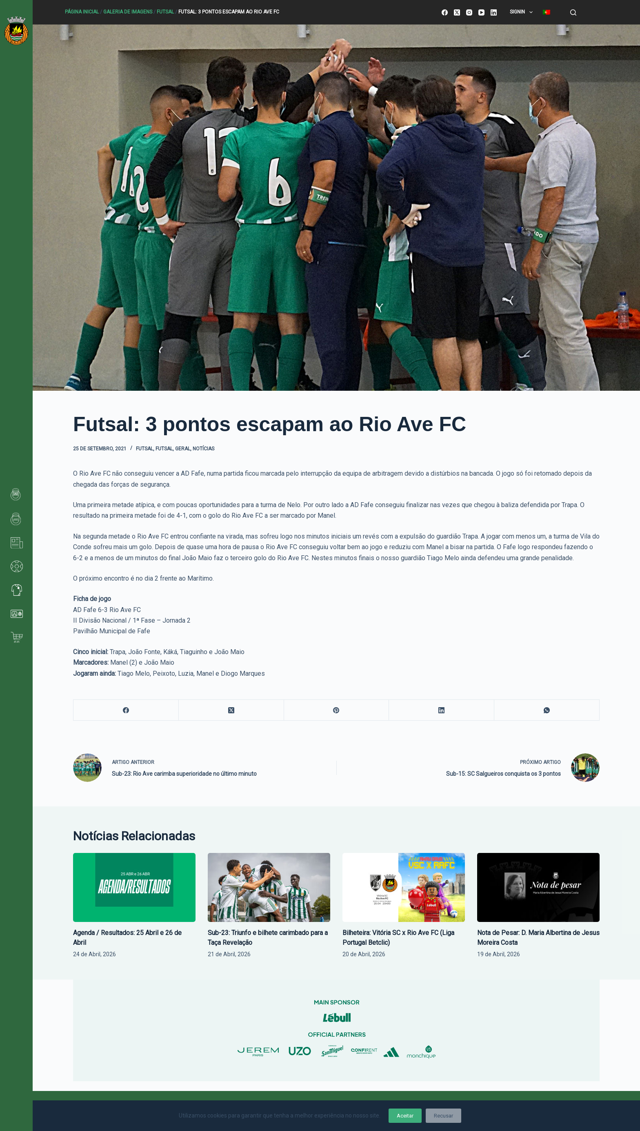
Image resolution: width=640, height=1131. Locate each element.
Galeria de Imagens (127, 12)
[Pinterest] (336, 710)
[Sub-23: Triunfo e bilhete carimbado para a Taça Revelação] (269, 887)
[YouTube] (481, 12)
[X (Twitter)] (457, 12)
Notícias (203, 449)
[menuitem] (546, 12)
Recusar (443, 1116)
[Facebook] (445, 12)
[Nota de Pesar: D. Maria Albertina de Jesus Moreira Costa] (538, 887)
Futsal (165, 12)
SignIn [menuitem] (523, 12)
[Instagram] (469, 12)
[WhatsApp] (547, 710)
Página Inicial (82, 12)
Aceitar (405, 1116)
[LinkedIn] (494, 12)
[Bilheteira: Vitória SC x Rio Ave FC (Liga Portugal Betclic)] (403, 887)
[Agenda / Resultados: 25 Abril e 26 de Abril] (134, 887)
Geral (182, 449)
